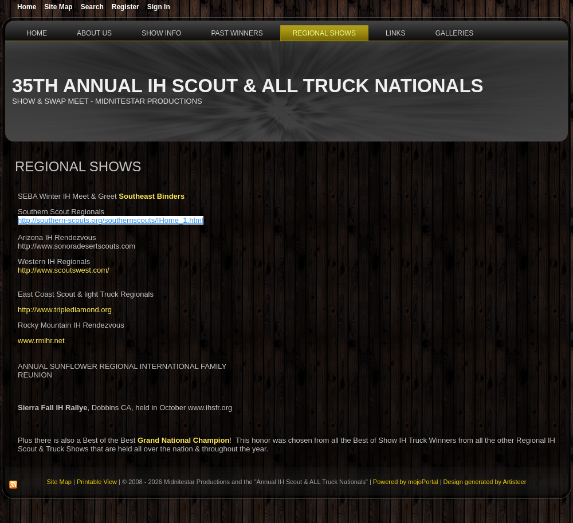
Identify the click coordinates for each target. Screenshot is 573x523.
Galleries (454, 33)
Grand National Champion (183, 440)
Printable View (97, 481)
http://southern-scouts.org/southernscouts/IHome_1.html (110, 220)
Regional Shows (324, 33)
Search (92, 7)
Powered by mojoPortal (405, 481)
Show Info (161, 33)
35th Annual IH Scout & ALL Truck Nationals (248, 85)
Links (396, 33)
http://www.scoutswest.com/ (63, 270)
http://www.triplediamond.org (65, 309)
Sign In (158, 7)
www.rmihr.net (41, 340)
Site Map (59, 481)
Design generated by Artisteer (485, 481)
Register (125, 7)
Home (36, 33)
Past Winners (236, 33)
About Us (94, 33)
